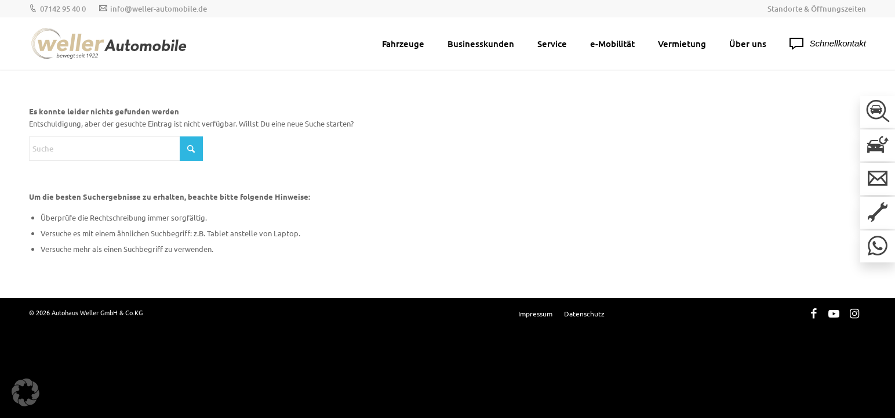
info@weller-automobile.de (158, 8)
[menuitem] (814, 9)
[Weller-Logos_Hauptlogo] (110, 43)
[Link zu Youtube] (834, 313)
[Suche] (116, 148)
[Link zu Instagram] (854, 313)
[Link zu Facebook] (814, 313)
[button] (25, 392)
